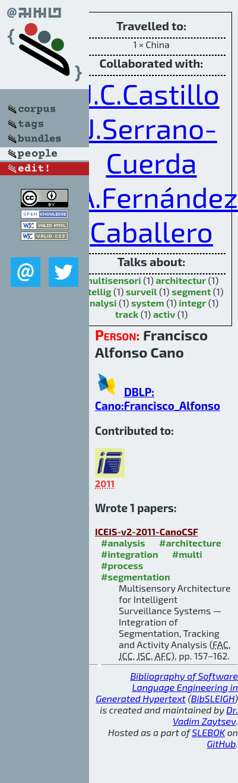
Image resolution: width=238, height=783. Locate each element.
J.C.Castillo (151, 93)
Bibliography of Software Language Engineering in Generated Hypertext (167, 687)
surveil (141, 291)
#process (122, 565)
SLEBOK (208, 732)
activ (164, 314)
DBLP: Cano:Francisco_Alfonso (157, 398)
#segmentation (135, 576)
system (147, 302)
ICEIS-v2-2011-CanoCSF (146, 531)
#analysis (123, 542)
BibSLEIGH (212, 698)
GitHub (221, 743)
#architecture (190, 542)
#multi (187, 554)
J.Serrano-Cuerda (151, 144)
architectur (181, 280)
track (127, 314)
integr (192, 302)
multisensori (112, 280)
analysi (100, 302)
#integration (129, 554)
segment (191, 291)
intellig (96, 291)
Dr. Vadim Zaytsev (205, 715)
